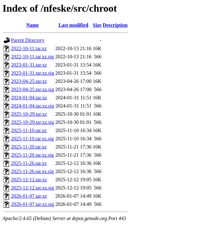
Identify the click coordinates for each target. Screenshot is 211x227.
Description (115, 25)
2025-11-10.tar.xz (29, 130)
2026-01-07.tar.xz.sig (32, 204)
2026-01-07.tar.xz (29, 196)
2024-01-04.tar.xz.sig (32, 105)
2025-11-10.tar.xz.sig (32, 138)
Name (32, 25)
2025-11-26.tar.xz (29, 163)
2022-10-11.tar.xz (29, 48)
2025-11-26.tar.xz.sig (32, 171)
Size (97, 25)
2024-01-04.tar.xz (29, 97)
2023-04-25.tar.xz (29, 81)
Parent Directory (27, 40)
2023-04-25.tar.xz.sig (32, 89)
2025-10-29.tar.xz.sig (32, 122)
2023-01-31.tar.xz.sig (32, 73)
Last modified (73, 25)
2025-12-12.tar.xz (29, 179)
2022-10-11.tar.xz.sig (32, 56)
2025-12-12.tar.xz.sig (32, 187)
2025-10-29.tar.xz (29, 114)
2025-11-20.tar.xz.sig (32, 155)
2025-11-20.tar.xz (29, 146)
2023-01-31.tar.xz (29, 64)
